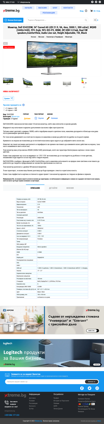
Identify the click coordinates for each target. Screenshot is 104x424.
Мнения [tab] (70, 188)
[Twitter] (89, 388)
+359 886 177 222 (12, 415)
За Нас (31, 409)
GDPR (55, 406)
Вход (81, 11)
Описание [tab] (35, 188)
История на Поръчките (61, 401)
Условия (32, 401)
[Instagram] (97, 388)
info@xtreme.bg (10, 411)
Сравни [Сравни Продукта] (8, 98)
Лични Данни (58, 409)
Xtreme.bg (38, 421)
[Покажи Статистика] (27, 118)
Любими (56, 403)
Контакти (32, 406)
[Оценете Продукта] (39, 118)
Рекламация (33, 403)
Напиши (54, 118)
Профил (56, 398)
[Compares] (96, 20)
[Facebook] (82, 388)
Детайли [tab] (53, 188)
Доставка (32, 398)
